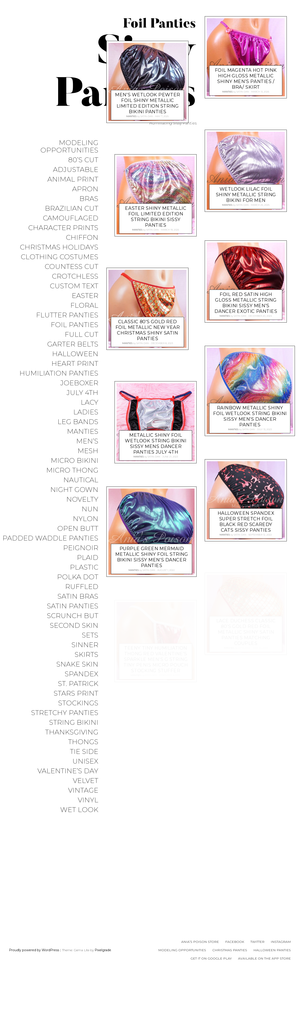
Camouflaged (70, 218)
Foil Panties (74, 325)
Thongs (83, 742)
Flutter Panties (67, 315)
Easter (85, 296)
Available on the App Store (264, 1007)
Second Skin (74, 626)
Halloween (75, 354)
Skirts (86, 655)
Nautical (80, 480)
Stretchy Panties (64, 713)
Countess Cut (71, 267)
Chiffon (82, 238)
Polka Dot (77, 577)
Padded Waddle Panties (50, 538)
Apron (85, 189)
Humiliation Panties (58, 373)
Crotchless (75, 276)
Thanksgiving (71, 732)
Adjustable (75, 170)
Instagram (281, 990)
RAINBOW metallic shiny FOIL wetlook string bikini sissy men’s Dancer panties (250, 416)
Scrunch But (72, 616)
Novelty (82, 499)
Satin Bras (77, 596)
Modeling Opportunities (69, 146)
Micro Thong (72, 470)
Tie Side (84, 752)
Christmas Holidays (59, 247)
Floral (84, 305)
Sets (90, 635)
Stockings (78, 703)
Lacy (89, 402)
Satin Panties (72, 606)
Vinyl (88, 800)
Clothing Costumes (59, 257)
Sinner (84, 645)
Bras (88, 199)
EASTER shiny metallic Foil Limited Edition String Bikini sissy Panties (155, 339)
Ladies (85, 412)
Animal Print (72, 179)
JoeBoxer (79, 383)
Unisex (85, 761)
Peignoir (80, 548)
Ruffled (81, 587)
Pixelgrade (103, 998)
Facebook (234, 990)
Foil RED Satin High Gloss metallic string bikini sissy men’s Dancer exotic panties (245, 302)
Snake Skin (77, 664)
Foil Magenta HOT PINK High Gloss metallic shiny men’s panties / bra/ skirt (246, 78)
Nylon (85, 519)
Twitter (257, 990)
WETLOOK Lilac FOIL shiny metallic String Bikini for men (246, 195)
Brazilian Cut (71, 208)
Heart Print (74, 364)
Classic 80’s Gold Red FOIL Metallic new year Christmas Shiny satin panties (147, 452)
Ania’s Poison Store (200, 990)
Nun (90, 509)
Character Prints (63, 228)
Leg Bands (77, 422)
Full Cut (81, 335)
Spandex (81, 674)
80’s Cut (83, 160)
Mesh (88, 451)
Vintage (83, 790)
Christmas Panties (229, 998)
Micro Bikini (74, 461)
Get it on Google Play (211, 1007)
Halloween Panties (272, 998)
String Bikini (73, 723)
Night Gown (74, 490)
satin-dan (146, 238)
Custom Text (74, 286)
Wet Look (79, 810)
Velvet (85, 781)
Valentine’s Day (67, 771)
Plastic (84, 567)
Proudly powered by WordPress (34, 998)
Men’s (87, 441)
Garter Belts (72, 344)
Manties (82, 432)
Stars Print (76, 693)
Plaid (87, 558)
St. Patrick (78, 684)
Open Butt (77, 529)
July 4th (82, 393)
